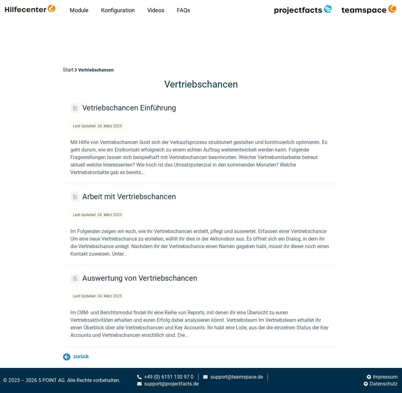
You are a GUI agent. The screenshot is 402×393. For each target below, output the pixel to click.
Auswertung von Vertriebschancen (139, 278)
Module (79, 10)
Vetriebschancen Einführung (129, 108)
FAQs (183, 10)
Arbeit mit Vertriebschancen (129, 196)
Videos (155, 10)
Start (68, 70)
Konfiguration (118, 10)
